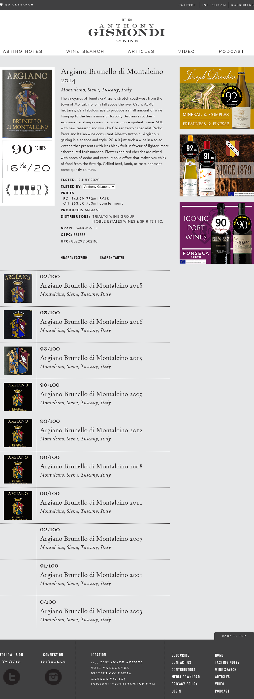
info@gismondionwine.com (123, 684)
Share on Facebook (74, 257)
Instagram (214, 5)
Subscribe (242, 5)
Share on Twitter (112, 257)
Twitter (187, 5)
